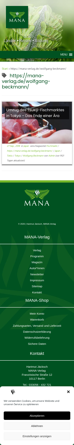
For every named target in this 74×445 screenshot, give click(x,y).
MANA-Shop (37, 300)
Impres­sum (37, 280)
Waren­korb (37, 319)
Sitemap (37, 286)
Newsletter (37, 274)
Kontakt (37, 292)
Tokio (10, 155)
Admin (51, 155)
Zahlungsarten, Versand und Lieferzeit (37, 325)
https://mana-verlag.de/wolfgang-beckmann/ (30, 150)
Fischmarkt (52, 146)
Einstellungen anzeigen (36, 436)
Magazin (37, 262)
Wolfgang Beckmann (33, 155)
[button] (68, 392)
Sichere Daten (37, 343)
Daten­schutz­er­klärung (37, 331)
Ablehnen (37, 425)
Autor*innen (37, 268)
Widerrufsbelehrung (37, 337)
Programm (37, 256)
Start (5, 68)
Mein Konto (37, 313)
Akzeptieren (37, 415)
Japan (26, 146)
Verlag (37, 250)
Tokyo (18, 155)
